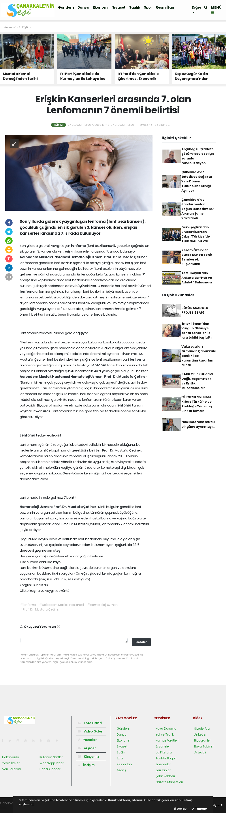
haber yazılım (10, 808)
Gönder (141, 642)
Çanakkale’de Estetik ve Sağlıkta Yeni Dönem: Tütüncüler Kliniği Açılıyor (196, 181)
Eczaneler (163, 746)
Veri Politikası (11, 769)
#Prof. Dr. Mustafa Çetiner (40, 609)
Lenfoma (28, 435)
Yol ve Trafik (165, 734)
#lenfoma (28, 605)
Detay (180, 809)
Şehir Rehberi (165, 776)
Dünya (83, 7)
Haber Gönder (50, 769)
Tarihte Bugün (166, 758)
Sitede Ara (201, 728)
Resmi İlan (165, 7)
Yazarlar (87, 740)
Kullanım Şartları (51, 757)
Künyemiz (88, 756)
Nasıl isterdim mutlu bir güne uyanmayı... (198, 424)
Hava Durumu (166, 728)
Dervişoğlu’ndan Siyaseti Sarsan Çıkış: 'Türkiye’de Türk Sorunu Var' (195, 234)
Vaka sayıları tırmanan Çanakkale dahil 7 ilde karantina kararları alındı (198, 355)
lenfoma (79, 245)
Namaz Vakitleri (167, 740)
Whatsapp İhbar (51, 763)
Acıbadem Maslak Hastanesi (45, 257)
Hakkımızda (10, 757)
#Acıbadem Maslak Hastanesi (61, 605)
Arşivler (87, 748)
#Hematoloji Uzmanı (102, 605)
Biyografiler (202, 740)
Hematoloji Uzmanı (87, 257)
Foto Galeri (90, 723)
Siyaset (119, 7)
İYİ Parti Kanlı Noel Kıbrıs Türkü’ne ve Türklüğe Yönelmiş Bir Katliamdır (196, 404)
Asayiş (121, 770)
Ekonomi (101, 7)
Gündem (66, 7)
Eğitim (26, 27)
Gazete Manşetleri (169, 782)
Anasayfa (11, 27)
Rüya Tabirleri (204, 746)
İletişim (86, 765)
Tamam (199, 809)
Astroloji (200, 752)
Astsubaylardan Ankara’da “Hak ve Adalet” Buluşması (196, 278)
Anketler (200, 734)
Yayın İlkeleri (11, 763)
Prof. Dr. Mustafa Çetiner (125, 257)
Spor (148, 7)
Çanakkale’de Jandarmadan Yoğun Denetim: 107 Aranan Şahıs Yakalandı (197, 208)
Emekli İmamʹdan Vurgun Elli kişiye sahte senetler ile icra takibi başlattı (196, 330)
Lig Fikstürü (164, 752)
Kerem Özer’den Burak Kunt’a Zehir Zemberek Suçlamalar (196, 257)
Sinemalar (163, 764)
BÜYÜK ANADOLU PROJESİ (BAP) (194, 310)
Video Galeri (90, 731)
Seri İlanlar (163, 770)
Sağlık (134, 7)
